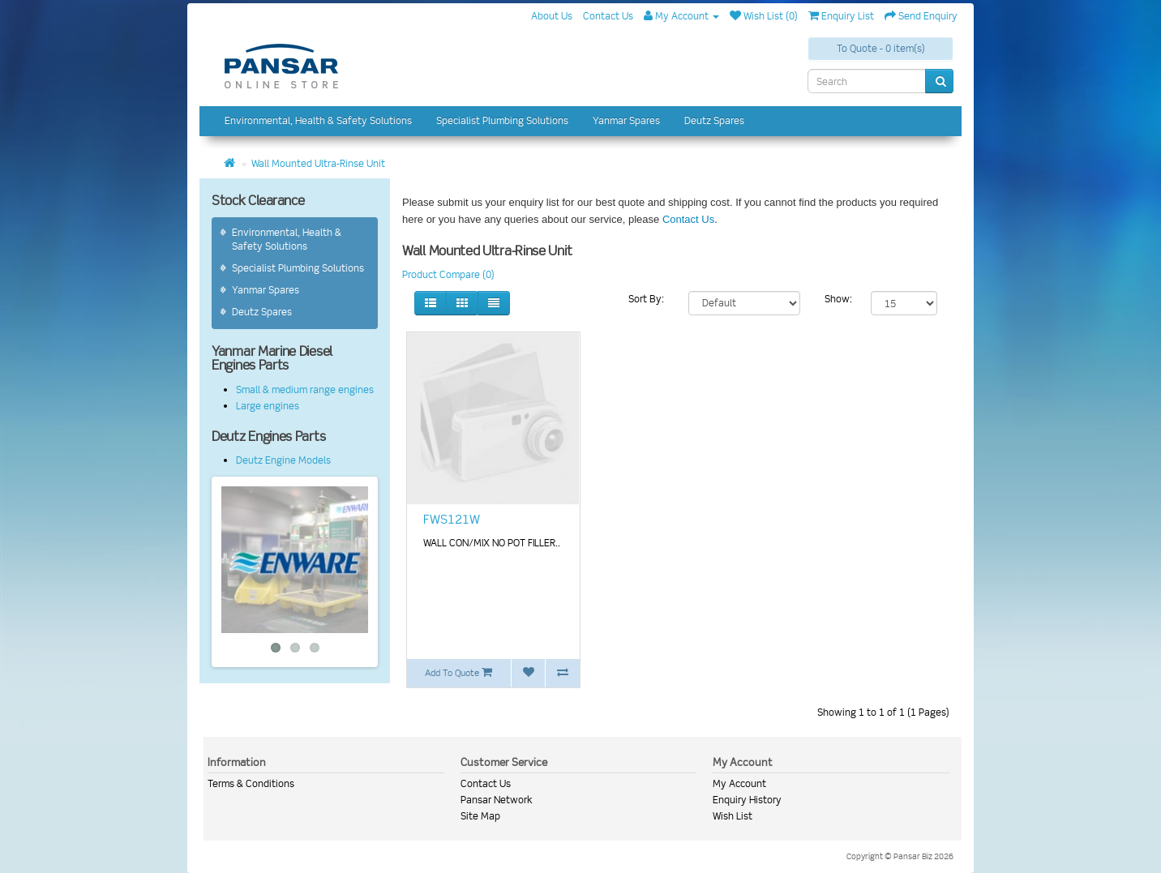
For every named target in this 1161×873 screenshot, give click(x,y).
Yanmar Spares (626, 120)
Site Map (480, 816)
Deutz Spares (714, 120)
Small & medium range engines (305, 389)
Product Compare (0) (448, 274)
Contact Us (688, 219)
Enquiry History (747, 800)
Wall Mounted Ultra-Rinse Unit (318, 163)
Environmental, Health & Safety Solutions (318, 120)
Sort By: (646, 299)
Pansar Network (497, 800)
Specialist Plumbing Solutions (502, 120)
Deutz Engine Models (283, 460)
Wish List (732, 816)
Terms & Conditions (251, 783)
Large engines (267, 406)
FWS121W (451, 519)
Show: (838, 299)
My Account (739, 783)
